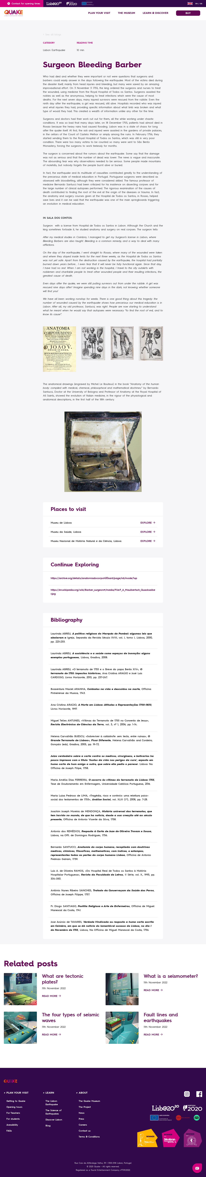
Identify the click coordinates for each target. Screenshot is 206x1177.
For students (13, 1118)
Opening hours (14, 1107)
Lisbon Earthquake (54, 50)
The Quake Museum (89, 1101)
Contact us (84, 1130)
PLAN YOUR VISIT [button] (99, 13)
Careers (83, 1124)
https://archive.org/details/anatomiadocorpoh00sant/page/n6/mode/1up (94, 578)
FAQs (9, 1130)
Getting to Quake (15, 1101)
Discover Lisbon (54, 1119)
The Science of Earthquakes (53, 1112)
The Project (85, 1107)
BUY (188, 13)
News (81, 1112)
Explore (147, 522)
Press (81, 1118)
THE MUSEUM (126, 13)
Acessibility (12, 1124)
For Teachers (13, 1112)
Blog (48, 1125)
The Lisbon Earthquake (52, 1102)
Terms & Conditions (89, 1136)
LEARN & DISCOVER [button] (155, 13)
